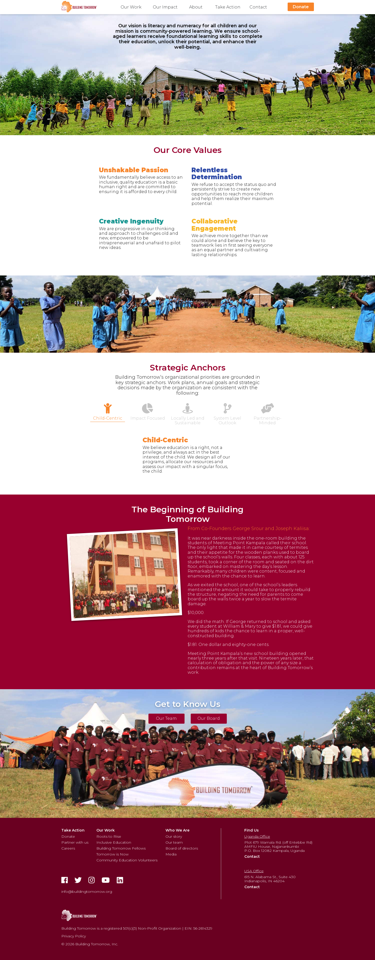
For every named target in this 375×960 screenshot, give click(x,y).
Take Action (227, 7)
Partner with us (74, 842)
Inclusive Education (113, 842)
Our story (173, 836)
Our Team (166, 718)
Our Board (208, 718)
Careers (68, 848)
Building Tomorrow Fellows (121, 848)
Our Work (131, 7)
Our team (174, 842)
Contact (258, 7)
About (196, 7)
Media (171, 854)
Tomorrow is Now (112, 854)
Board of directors (181, 848)
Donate (301, 6)
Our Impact (165, 7)
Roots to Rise (108, 836)
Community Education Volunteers (126, 860)
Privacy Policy (73, 936)
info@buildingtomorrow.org (86, 891)
